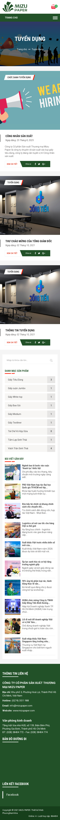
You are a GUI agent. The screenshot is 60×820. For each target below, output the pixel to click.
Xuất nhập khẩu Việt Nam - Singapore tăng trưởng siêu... (36, 640)
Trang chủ (11, 17)
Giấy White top (15, 397)
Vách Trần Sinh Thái (18, 448)
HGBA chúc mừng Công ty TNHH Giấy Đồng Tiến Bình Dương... (37, 601)
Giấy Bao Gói (14, 405)
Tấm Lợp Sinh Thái (17, 440)
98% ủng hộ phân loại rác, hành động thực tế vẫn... (37, 582)
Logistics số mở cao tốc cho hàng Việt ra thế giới (38, 524)
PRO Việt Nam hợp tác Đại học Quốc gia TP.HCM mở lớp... (36, 486)
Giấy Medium (14, 414)
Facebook (12, 794)
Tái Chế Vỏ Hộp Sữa (18, 431)
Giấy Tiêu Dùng (15, 379)
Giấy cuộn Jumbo (16, 388)
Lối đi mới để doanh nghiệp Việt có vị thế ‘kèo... (37, 621)
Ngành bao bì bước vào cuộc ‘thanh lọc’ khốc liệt (35, 467)
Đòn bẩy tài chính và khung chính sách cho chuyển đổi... (37, 505)
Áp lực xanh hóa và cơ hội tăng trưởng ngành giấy (36, 563)
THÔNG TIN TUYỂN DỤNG (20, 330)
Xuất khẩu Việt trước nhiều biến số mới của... (38, 544)
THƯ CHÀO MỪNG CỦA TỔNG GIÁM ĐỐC (28, 241)
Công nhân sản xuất (19, 136)
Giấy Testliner (15, 422)
